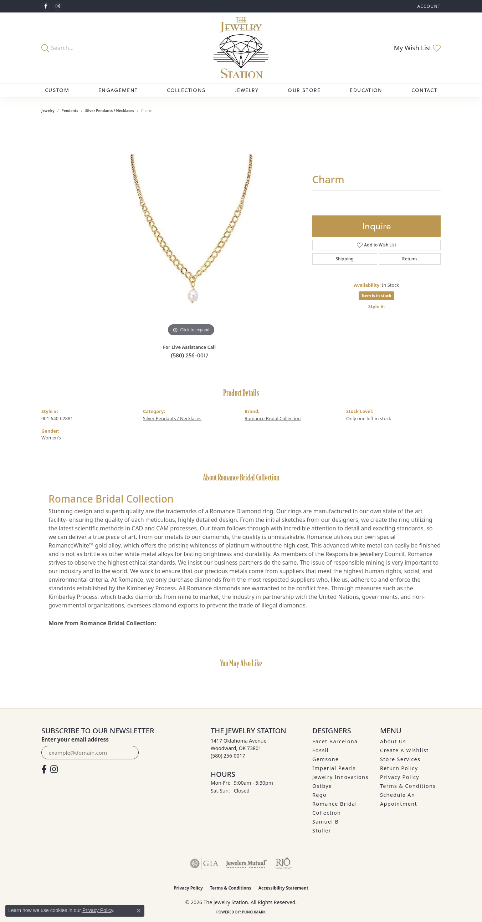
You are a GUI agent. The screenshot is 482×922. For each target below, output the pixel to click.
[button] (428, 6)
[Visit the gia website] (204, 863)
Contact (424, 90)
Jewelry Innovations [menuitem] (340, 777)
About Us (393, 741)
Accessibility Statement (283, 888)
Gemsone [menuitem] (325, 759)
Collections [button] (186, 90)
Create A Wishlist (404, 750)
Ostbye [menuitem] (322, 786)
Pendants (70, 110)
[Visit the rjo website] (283, 863)
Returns (409, 259)
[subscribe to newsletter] (129, 752)
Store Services (400, 759)
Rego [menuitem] (319, 794)
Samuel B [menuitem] (325, 821)
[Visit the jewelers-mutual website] (246, 863)
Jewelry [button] (247, 90)
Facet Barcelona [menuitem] (335, 741)
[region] (191, 231)
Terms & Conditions (408, 786)
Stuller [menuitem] (321, 830)
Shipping (344, 259)
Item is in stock (376, 295)
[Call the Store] (228, 755)
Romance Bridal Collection (273, 418)
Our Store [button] (304, 90)
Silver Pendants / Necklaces (109, 110)
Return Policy (399, 768)
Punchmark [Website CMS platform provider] (254, 912)
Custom (57, 90)
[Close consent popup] (139, 910)
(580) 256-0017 (189, 355)
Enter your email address (75, 739)
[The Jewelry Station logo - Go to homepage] (241, 47)
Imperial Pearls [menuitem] (334, 768)
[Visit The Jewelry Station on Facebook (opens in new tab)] (45, 6)
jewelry (48, 110)
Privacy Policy (399, 777)
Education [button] (366, 90)
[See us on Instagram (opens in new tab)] (57, 6)
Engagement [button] (118, 90)
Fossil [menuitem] (320, 750)
